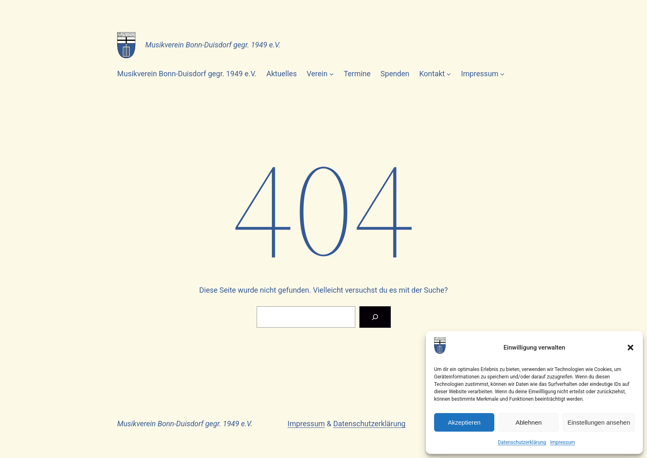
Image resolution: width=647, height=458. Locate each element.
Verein (317, 73)
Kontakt (432, 73)
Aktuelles (281, 73)
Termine (357, 73)
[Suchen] (375, 317)
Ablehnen (528, 422)
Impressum (562, 442)
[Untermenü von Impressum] (502, 74)
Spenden (394, 73)
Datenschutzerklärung (522, 442)
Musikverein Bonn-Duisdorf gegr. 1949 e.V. (213, 44)
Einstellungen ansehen (598, 422)
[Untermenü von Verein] (331, 74)
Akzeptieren (464, 422)
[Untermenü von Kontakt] (448, 74)
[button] (630, 347)
